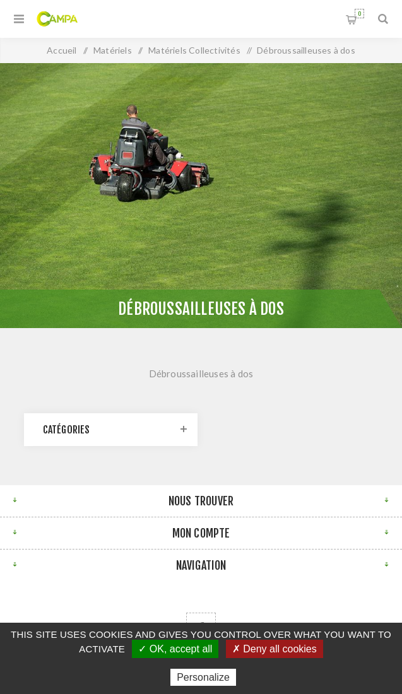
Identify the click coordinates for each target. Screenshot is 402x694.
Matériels (112, 50)
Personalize (203, 677)
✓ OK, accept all (175, 649)
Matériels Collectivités (194, 50)
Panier (359, 13)
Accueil (61, 50)
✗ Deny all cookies (274, 649)
